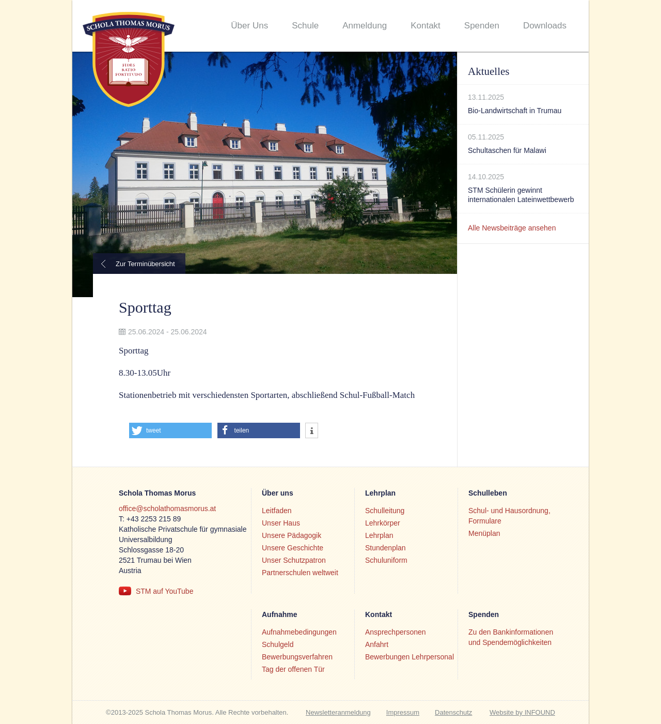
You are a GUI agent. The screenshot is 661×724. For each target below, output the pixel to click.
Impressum (402, 712)
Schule (305, 25)
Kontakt (425, 25)
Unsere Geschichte (292, 548)
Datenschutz (453, 712)
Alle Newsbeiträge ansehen (512, 228)
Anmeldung (364, 25)
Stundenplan (385, 548)
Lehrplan (379, 535)
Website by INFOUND (522, 712)
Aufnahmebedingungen (299, 632)
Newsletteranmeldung (338, 712)
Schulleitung (384, 510)
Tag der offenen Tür (293, 669)
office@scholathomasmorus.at (167, 508)
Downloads (544, 25)
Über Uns (249, 25)
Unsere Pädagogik (291, 535)
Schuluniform (386, 560)
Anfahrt (376, 644)
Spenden (481, 25)
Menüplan (484, 533)
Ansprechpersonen (395, 632)
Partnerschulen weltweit (300, 572)
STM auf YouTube (165, 591)
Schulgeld (278, 644)
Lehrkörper (382, 523)
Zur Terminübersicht (145, 264)
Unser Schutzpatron (294, 560)
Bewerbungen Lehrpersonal (409, 657)
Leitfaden (277, 510)
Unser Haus (281, 523)
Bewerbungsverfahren (297, 657)
